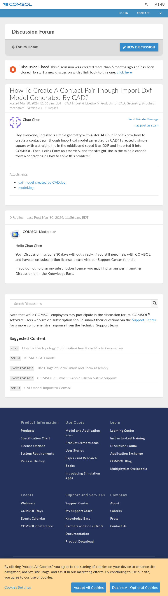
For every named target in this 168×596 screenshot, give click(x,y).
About (115, 503)
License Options (33, 446)
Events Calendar (33, 518)
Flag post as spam (146, 125)
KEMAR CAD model (40, 357)
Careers (116, 511)
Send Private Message (143, 119)
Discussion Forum (33, 31)
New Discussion (139, 47)
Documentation (77, 533)
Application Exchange (126, 453)
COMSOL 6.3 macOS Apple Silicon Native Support (77, 377)
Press (114, 518)
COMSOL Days (32, 511)
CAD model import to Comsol (47, 387)
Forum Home (27, 46)
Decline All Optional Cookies (135, 587)
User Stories (74, 450)
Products (27, 430)
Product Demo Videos (81, 443)
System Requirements (37, 453)
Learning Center (122, 430)
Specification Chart (35, 438)
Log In (123, 13)
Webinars (28, 503)
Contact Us (118, 526)
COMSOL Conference (37, 526)
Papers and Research (81, 458)
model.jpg (25, 187)
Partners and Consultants (84, 526)
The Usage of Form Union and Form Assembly (72, 367)
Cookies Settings (17, 587)
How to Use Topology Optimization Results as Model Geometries (72, 347)
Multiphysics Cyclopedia (128, 468)
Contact (143, 13)
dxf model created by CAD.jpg (41, 182)
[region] (84, 577)
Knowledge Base (78, 518)
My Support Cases (78, 511)
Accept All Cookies (89, 587)
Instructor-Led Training (127, 438)
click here (124, 72)
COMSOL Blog (121, 461)
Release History (33, 461)
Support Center (144, 319)
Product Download (79, 541)
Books (70, 465)
